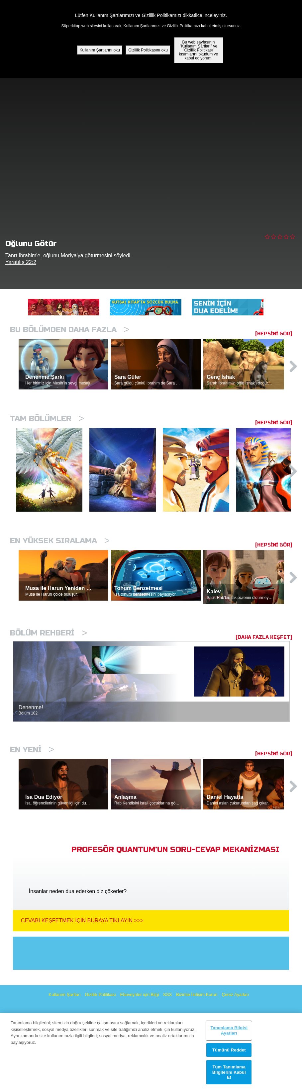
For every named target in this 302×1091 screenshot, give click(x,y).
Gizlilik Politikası (100, 994)
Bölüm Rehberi (48, 633)
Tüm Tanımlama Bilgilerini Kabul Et (229, 1072)
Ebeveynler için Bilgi (139, 994)
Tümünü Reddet (229, 1050)
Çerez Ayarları (235, 994)
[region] (151, 1052)
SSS (167, 994)
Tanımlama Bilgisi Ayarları (229, 1030)
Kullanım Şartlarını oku (99, 50)
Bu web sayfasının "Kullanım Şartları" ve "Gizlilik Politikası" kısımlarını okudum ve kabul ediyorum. (198, 50)
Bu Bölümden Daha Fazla (69, 329)
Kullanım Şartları (64, 994)
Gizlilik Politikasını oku (148, 50)
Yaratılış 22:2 (20, 262)
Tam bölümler (47, 418)
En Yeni (32, 749)
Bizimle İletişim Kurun (196, 994)
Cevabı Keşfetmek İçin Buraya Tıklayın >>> (82, 920)
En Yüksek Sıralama (60, 540)
